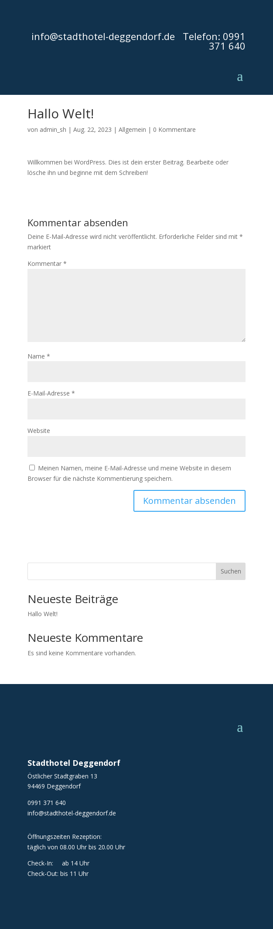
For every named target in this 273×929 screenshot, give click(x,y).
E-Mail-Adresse (51, 393)
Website (38, 430)
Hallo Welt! (42, 614)
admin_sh (53, 129)
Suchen (231, 571)
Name (38, 356)
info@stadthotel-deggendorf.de (103, 36)
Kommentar (47, 263)
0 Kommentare (174, 129)
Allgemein (132, 129)
